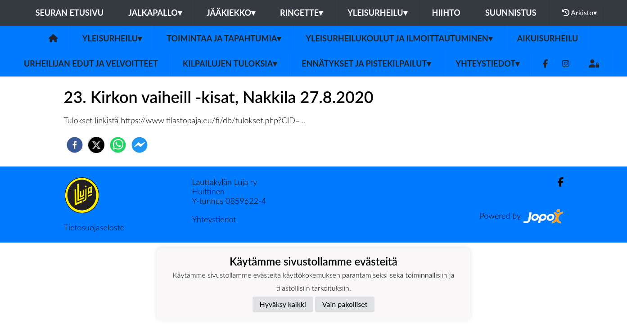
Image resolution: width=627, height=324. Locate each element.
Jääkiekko (231, 13)
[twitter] (96, 145)
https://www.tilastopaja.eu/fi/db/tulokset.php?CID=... (213, 120)
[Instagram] (566, 63)
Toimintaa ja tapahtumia (224, 38)
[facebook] (75, 145)
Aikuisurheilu (547, 38)
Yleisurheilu (377, 13)
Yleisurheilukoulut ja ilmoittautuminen (399, 38)
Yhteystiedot (487, 63)
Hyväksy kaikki (283, 304)
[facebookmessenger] (139, 145)
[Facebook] (545, 63)
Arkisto (579, 12)
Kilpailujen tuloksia (230, 63)
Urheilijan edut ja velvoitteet (91, 63)
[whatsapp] (118, 145)
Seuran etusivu (70, 13)
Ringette (301, 13)
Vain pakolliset (345, 304)
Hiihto (446, 13)
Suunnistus (511, 13)
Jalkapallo (155, 13)
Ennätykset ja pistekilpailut (366, 63)
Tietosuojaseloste (94, 227)
